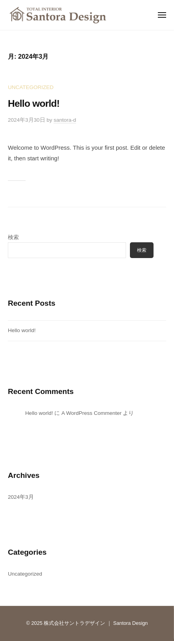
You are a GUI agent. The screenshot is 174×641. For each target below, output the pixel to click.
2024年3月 (21, 497)
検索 (13, 237)
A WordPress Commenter (91, 413)
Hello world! (33, 103)
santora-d (65, 120)
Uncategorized (31, 87)
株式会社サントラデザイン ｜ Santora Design (96, 623)
